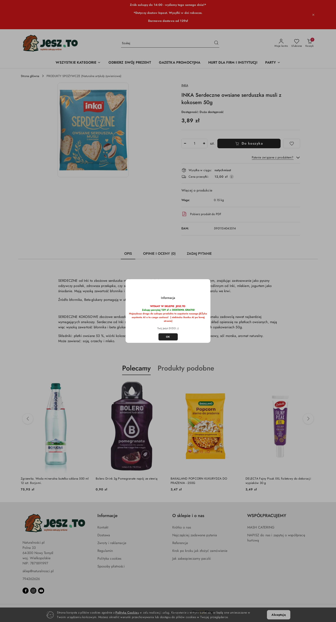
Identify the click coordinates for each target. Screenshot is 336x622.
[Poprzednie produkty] (28, 419)
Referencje (180, 542)
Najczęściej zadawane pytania (194, 535)
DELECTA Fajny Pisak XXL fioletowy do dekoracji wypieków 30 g (278, 480)
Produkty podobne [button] (186, 368)
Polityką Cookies (127, 612)
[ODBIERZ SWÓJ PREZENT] (130, 62)
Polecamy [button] (136, 368)
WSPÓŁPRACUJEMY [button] (266, 515)
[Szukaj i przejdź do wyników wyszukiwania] (216, 43)
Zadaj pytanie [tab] (199, 253)
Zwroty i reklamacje (111, 542)
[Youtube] (41, 591)
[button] (93, 130)
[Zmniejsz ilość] (185, 143)
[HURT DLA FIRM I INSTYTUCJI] (233, 62)
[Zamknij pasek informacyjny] (313, 15)
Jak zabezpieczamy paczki (191, 558)
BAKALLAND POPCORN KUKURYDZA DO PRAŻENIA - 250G (199, 480)
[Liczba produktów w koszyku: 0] (309, 43)
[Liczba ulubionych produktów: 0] (297, 43)
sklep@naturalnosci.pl (38, 571)
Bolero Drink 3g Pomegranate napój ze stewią (126, 478)
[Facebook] (26, 591)
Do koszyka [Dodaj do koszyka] (249, 143)
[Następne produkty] (308, 419)
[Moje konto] (281, 43)
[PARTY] (272, 62)
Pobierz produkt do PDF (201, 214)
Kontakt (102, 527)
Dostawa (103, 535)
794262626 (31, 578)
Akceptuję (278, 614)
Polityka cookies (109, 558)
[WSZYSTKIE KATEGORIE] (78, 62)
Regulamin (105, 550)
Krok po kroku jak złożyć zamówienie (200, 550)
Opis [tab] (128, 253)
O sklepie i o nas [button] (188, 515)
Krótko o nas (181, 527)
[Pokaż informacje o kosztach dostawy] (231, 176)
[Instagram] (33, 591)
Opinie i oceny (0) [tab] (159, 253)
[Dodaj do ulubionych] (291, 143)
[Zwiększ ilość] (204, 143)
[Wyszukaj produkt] (170, 43)
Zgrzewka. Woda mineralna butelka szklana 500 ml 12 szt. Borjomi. (55, 480)
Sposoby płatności (111, 566)
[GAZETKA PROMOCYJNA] (179, 62)
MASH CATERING (260, 527)
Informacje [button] (107, 515)
